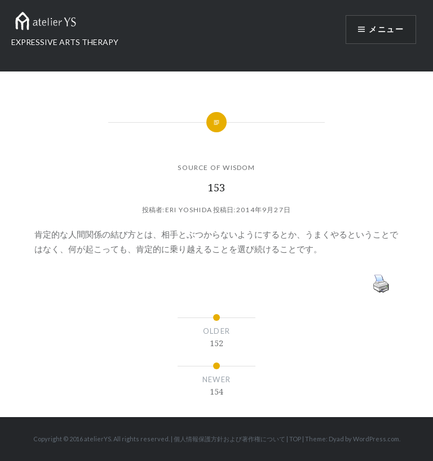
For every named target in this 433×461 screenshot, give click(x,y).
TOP (295, 438)
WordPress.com (376, 438)
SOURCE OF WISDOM (216, 167)
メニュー (386, 29)
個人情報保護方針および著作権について (229, 438)
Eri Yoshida (188, 209)
